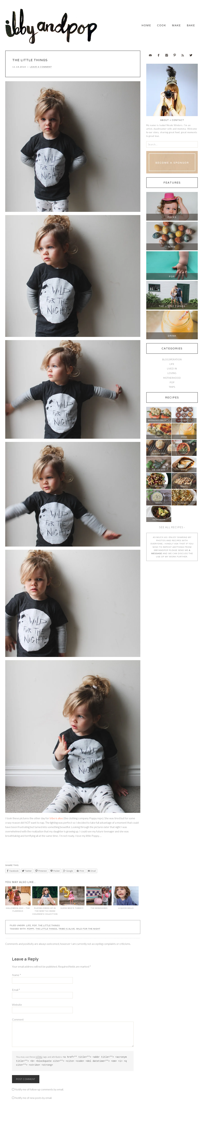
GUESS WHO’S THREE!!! (72, 899)
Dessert (184, 422)
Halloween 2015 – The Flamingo (18, 900)
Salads (159, 488)
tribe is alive (56, 819)
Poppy (30, 930)
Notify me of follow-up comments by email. (39, 1090)
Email (16, 991)
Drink (172, 337)
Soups (158, 504)
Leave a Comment (41, 68)
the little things (46, 930)
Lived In (172, 370)
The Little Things (49, 927)
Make (164, 26)
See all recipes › (172, 528)
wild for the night (88, 930)
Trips (172, 388)
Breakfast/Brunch (158, 422)
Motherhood (172, 379)
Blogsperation (172, 361)
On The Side (158, 471)
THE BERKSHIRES (99, 899)
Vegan (184, 504)
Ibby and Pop (52, 26)
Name (16, 976)
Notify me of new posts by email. (33, 1098)
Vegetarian (159, 521)
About (164, 121)
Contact (178, 121)
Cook (141, 26)
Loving (172, 374)
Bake (187, 26)
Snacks (184, 488)
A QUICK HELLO (126, 899)
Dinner (159, 438)
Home (118, 26)
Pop (34, 927)
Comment (18, 1020)
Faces (172, 218)
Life (28, 927)
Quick (184, 471)
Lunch (184, 455)
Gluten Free (159, 455)
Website (17, 1005)
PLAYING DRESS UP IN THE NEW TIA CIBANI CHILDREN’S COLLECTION (45, 902)
